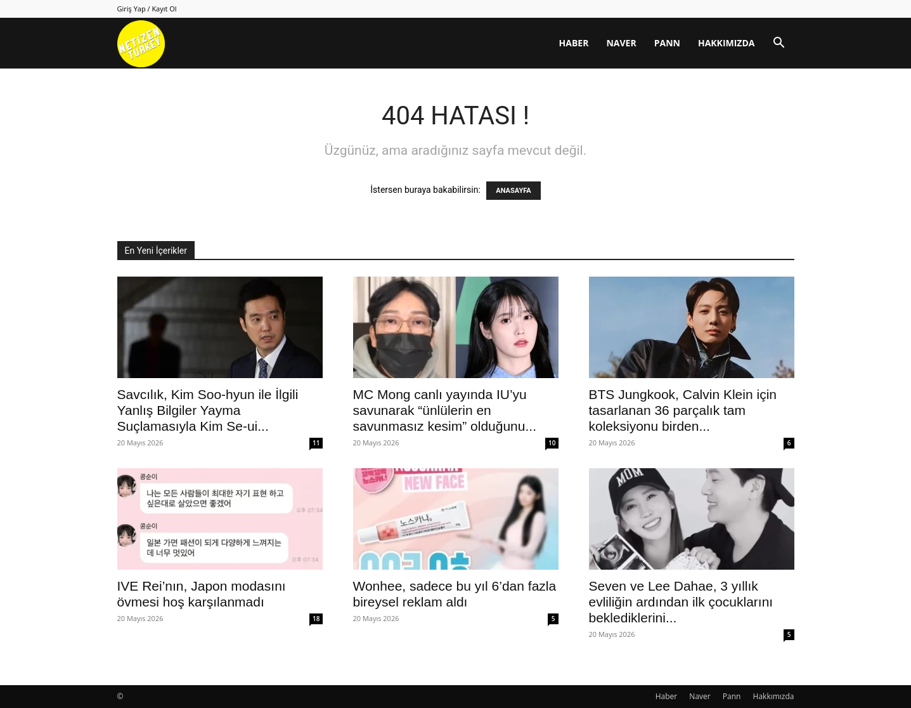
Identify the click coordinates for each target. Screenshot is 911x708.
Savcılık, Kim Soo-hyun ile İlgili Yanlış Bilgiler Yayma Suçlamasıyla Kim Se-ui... (208, 410)
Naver (621, 43)
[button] (779, 44)
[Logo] (141, 43)
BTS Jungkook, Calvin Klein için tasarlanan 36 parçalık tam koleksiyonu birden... (683, 410)
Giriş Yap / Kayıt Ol (147, 8)
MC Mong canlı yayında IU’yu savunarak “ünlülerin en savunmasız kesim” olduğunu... (444, 410)
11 (316, 442)
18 (316, 618)
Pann (667, 43)
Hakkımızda (726, 43)
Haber (574, 43)
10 (551, 442)
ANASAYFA (513, 191)
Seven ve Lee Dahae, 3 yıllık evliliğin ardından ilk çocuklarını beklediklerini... (681, 602)
